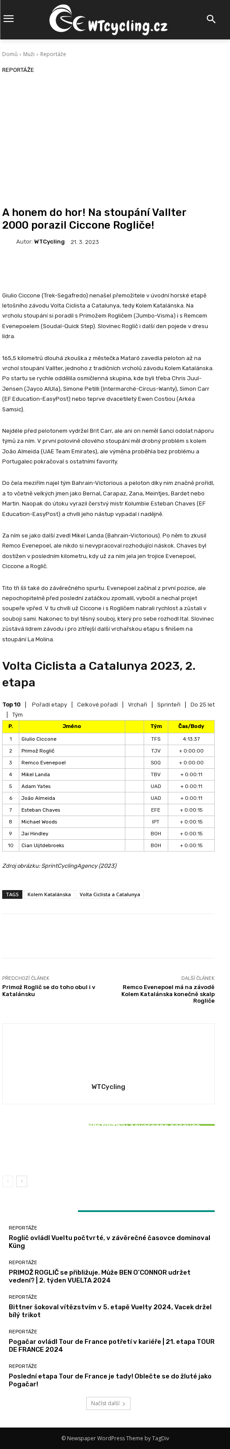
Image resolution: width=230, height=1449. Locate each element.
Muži (29, 54)
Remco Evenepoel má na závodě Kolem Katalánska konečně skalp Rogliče (168, 994)
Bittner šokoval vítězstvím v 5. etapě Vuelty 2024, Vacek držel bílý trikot (108, 1148)
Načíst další (108, 1403)
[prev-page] (7, 1181)
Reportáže (53, 54)
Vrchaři (137, 704)
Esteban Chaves (40, 810)
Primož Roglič (37, 751)
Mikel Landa (35, 774)
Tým (17, 714)
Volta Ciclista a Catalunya (110, 894)
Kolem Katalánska (49, 894)
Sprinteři (168, 704)
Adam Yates (35, 786)
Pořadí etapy (49, 704)
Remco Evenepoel (43, 763)
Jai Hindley (34, 834)
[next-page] (21, 1181)
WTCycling (49, 241)
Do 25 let (203, 704)
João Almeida (38, 798)
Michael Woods (39, 822)
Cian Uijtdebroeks (42, 845)
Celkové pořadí (97, 704)
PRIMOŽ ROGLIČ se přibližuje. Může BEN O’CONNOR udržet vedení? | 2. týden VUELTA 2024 (100, 1276)
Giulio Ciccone (39, 739)
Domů (10, 54)
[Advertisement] (108, 140)
